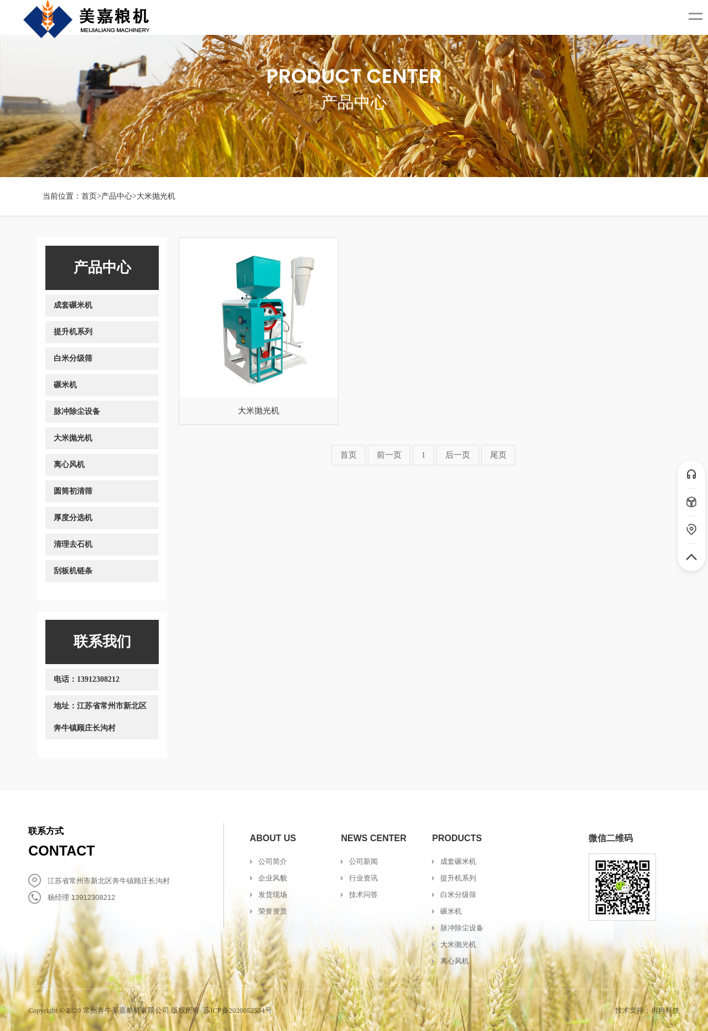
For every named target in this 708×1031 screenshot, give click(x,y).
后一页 (457, 454)
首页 (89, 196)
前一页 (389, 454)
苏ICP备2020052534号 (237, 1010)
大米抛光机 (156, 196)
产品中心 (116, 196)
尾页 (498, 454)
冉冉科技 (665, 1010)
